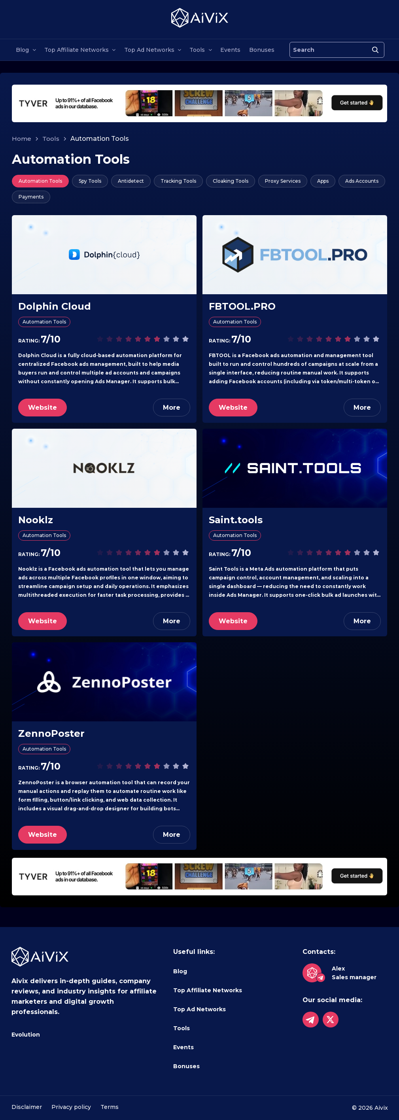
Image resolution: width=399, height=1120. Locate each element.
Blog (22, 49)
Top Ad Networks (149, 49)
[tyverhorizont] (199, 103)
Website (42, 407)
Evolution (25, 1034)
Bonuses (261, 49)
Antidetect (131, 181)
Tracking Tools (178, 181)
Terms (109, 1107)
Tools (197, 49)
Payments (31, 197)
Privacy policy (71, 1107)
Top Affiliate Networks (76, 49)
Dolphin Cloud (54, 306)
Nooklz (35, 520)
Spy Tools (90, 181)
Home (21, 138)
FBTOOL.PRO (242, 306)
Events (230, 49)
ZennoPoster (51, 733)
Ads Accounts (361, 181)
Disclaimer (26, 1107)
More (171, 407)
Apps (323, 181)
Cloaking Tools (230, 181)
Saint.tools (236, 520)
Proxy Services (283, 181)
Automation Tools (40, 181)
